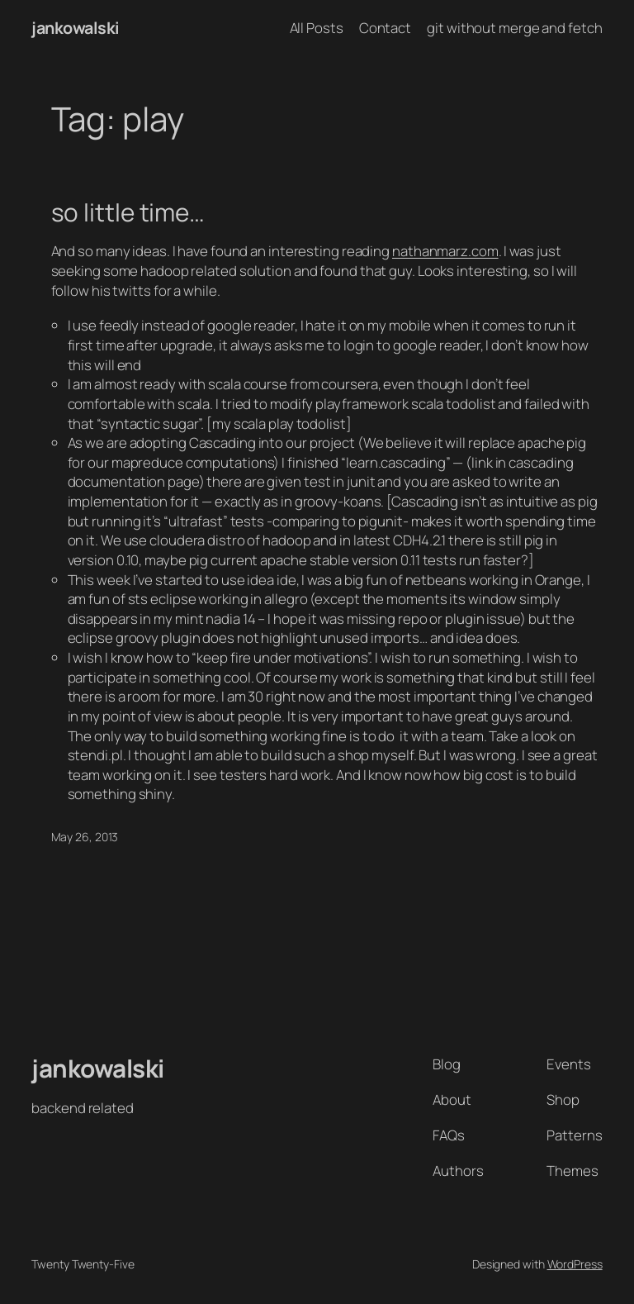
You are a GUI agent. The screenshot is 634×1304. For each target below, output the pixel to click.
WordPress (575, 1264)
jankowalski (75, 28)
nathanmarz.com (445, 250)
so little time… (128, 212)
